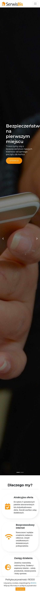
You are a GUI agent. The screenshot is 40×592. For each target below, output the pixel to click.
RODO (33, 583)
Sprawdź (14, 161)
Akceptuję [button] (20, 589)
